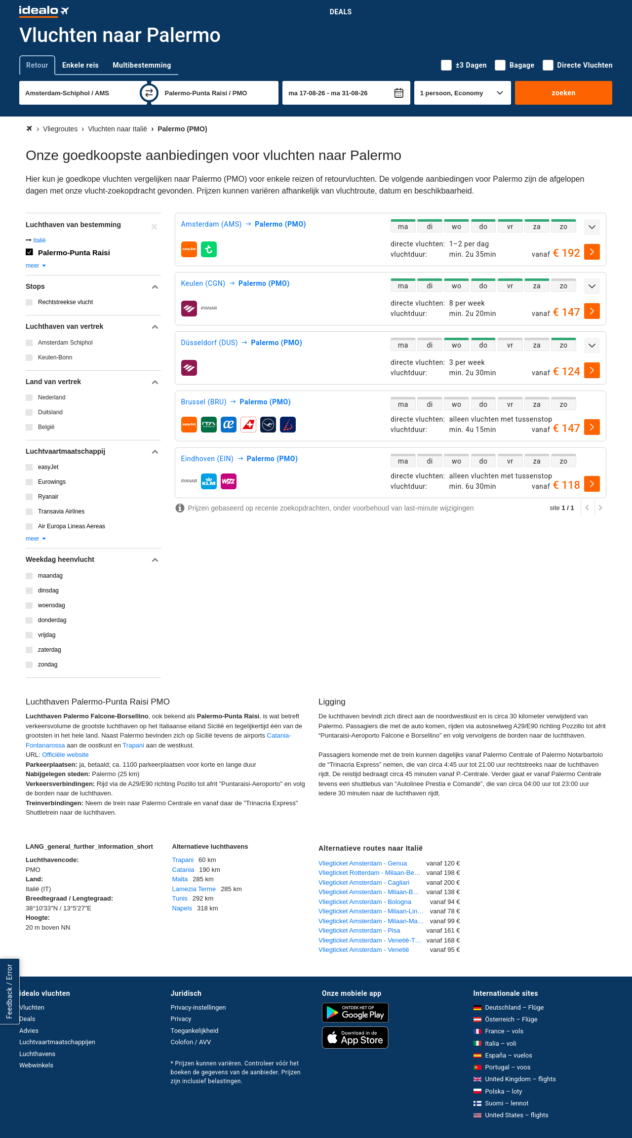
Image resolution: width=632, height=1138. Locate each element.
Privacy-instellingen (198, 1007)
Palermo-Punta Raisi (74, 252)
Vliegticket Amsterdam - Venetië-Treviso (372, 940)
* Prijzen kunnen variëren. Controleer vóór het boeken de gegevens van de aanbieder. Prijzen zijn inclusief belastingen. (236, 1072)
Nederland (51, 397)
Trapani (133, 745)
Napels (182, 908)
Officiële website (65, 754)
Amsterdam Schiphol (65, 342)
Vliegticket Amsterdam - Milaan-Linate (372, 911)
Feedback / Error (9, 991)
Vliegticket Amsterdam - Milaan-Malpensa (374, 921)
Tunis (180, 898)
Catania (183, 869)
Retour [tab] (37, 65)
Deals (341, 12)
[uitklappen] (592, 227)
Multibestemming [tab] (142, 65)
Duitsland (50, 412)
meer (36, 265)
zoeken (563, 93)
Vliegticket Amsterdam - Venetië (363, 949)
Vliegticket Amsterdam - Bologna (364, 901)
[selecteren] (592, 252)
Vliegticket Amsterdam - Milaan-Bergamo (372, 892)
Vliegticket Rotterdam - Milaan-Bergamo (372, 872)
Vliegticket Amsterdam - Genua (362, 863)
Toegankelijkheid (195, 1030)
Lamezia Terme (194, 889)
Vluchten (31, 1007)
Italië (39, 240)
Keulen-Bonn (55, 357)
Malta (180, 879)
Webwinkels (36, 1065)
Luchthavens (37, 1054)
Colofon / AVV (191, 1042)
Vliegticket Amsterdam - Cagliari (363, 882)
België (46, 427)
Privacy (181, 1018)
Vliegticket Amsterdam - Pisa (359, 930)
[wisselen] (149, 92)
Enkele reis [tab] (80, 65)
